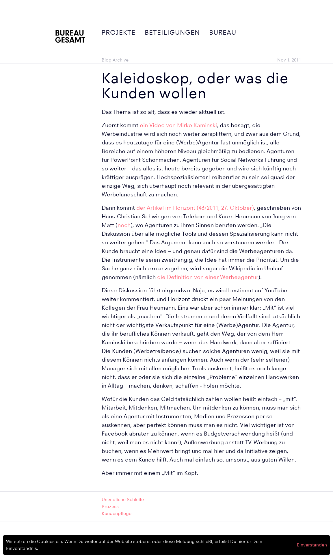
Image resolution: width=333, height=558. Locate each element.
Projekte (118, 32)
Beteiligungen (172, 32)
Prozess (110, 506)
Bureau (222, 32)
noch (124, 225)
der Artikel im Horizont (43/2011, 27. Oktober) (195, 207)
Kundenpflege (116, 513)
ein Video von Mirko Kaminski (178, 125)
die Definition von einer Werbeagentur (207, 277)
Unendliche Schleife (123, 499)
